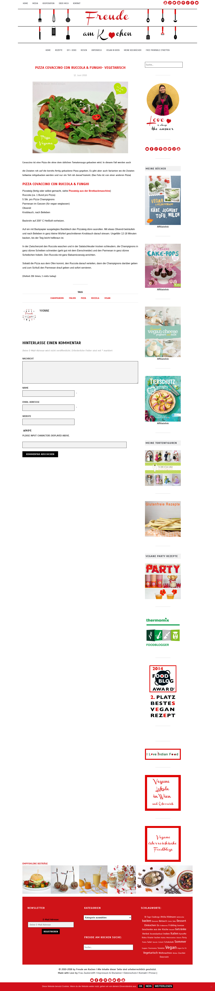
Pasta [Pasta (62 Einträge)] (144, 942)
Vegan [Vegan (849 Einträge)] (171, 947)
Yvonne (44, 310)
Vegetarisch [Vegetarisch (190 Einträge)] (150, 953)
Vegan (107, 298)
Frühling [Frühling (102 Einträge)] (172, 925)
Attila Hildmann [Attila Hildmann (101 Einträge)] (168, 917)
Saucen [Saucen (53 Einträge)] (155, 942)
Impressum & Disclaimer (109, 972)
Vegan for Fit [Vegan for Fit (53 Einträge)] (181, 948)
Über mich (64, 3)
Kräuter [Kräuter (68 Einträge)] (151, 937)
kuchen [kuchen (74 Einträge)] (157, 937)
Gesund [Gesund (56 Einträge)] (171, 929)
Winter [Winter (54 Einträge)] (175, 953)
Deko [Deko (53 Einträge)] (174, 921)
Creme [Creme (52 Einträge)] (170, 921)
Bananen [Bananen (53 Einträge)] (155, 921)
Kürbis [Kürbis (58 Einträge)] (163, 938)
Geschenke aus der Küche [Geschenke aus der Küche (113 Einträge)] (155, 929)
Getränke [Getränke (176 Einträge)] (180, 929)
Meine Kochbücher (132, 50)
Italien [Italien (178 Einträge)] (174, 933)
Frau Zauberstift (86, 972)
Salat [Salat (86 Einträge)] (149, 942)
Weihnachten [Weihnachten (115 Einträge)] (165, 952)
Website (26, 416)
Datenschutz (130, 972)
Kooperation (48, 3)
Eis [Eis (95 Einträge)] (158, 925)
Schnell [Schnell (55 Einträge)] (160, 942)
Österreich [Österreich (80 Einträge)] (164, 957)
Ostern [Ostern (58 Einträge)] (178, 938)
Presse (152, 972)
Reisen (84, 50)
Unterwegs (96, 50)
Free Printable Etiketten (157, 50)
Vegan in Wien (112, 50)
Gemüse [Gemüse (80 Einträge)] (180, 925)
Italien (72, 298)
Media (35, 3)
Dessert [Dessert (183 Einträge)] (181, 921)
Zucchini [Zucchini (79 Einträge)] (181, 953)
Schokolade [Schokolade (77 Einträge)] (169, 942)
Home (25, 3)
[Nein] (211, 986)
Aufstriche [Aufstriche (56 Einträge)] (180, 917)
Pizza (83, 298)
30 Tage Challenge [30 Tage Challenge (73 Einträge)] (152, 917)
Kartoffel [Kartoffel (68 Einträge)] (182, 934)
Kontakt (76, 3)
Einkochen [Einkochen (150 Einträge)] (150, 925)
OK (140, 986)
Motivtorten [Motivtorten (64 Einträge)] (171, 937)
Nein (148, 986)
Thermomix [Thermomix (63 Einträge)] (152, 948)
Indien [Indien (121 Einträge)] (166, 933)
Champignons (57, 298)
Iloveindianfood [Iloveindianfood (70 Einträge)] (156, 934)
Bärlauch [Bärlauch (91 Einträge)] (163, 921)
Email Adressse (30, 402)
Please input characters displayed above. (45, 435)
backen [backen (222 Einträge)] (146, 921)
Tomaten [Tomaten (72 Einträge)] (161, 948)
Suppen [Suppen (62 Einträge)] (144, 948)
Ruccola (95, 298)
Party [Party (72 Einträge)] (184, 937)
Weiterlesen (163, 986)
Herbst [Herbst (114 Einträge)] (145, 933)
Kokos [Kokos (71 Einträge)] (144, 937)
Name (25, 387)
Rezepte (58, 50)
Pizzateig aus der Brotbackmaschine (89, 191)
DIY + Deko (71, 50)
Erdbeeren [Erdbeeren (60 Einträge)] (164, 925)
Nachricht (28, 358)
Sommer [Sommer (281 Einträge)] (180, 942)
